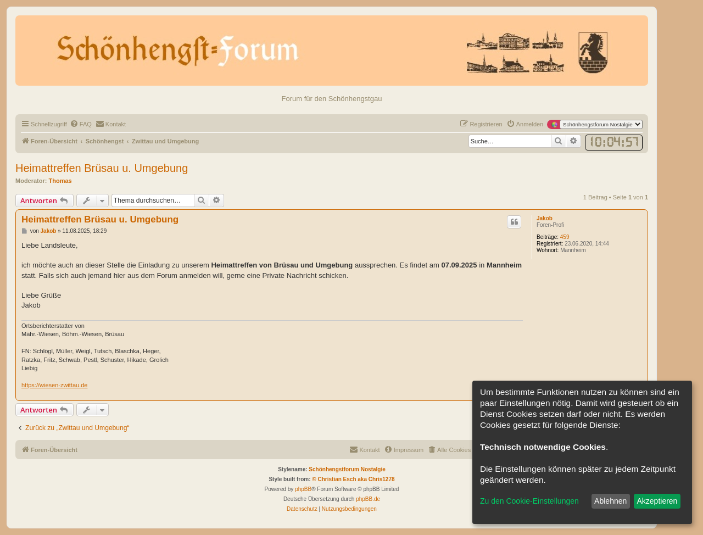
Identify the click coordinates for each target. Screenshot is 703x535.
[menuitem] (81, 124)
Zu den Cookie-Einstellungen (529, 501)
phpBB (303, 489)
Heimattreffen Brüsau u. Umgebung (101, 168)
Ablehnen (610, 501)
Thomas (60, 180)
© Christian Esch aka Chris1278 (353, 479)
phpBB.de (368, 499)
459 (565, 237)
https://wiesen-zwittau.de (54, 385)
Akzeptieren (657, 501)
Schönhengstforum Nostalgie (347, 469)
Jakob (545, 218)
